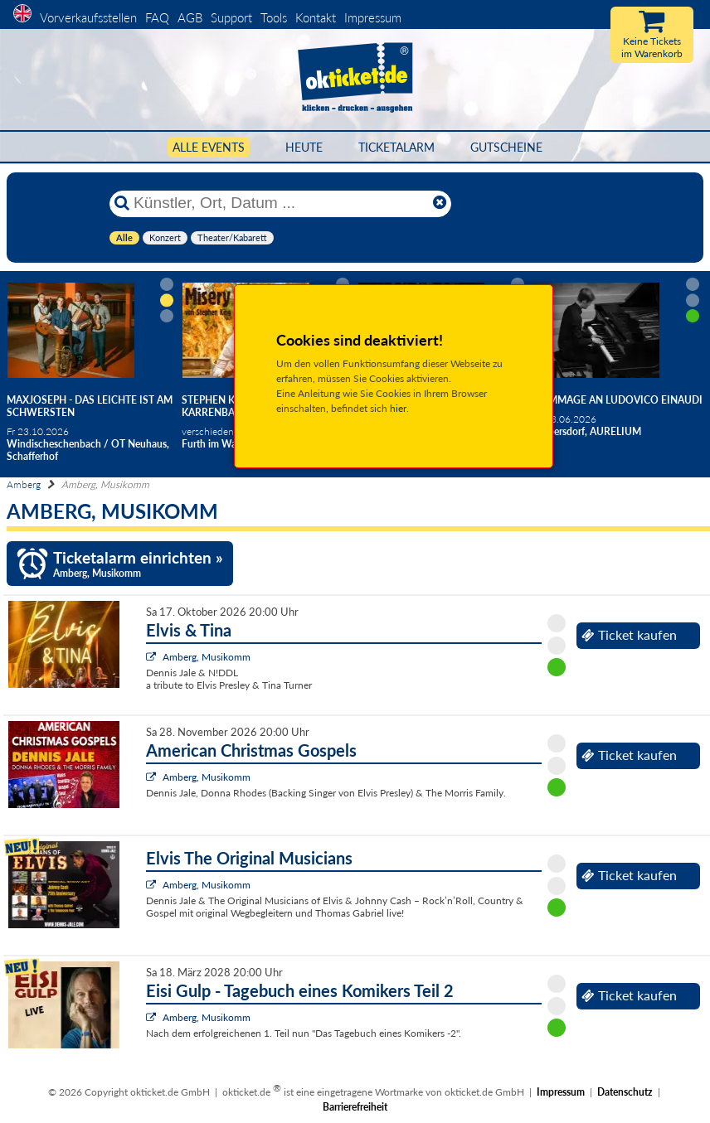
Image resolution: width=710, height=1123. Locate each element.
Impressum (372, 17)
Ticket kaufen (629, 634)
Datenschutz (625, 1092)
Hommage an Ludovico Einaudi (617, 400)
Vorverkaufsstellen (88, 17)
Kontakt (315, 17)
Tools (273, 17)
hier (398, 408)
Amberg (24, 484)
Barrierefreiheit (355, 1107)
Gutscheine (506, 147)
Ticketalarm (396, 147)
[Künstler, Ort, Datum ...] (280, 203)
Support (231, 17)
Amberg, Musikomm (206, 657)
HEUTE (304, 147)
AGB (190, 17)
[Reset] (439, 203)
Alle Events (209, 147)
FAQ (157, 17)
